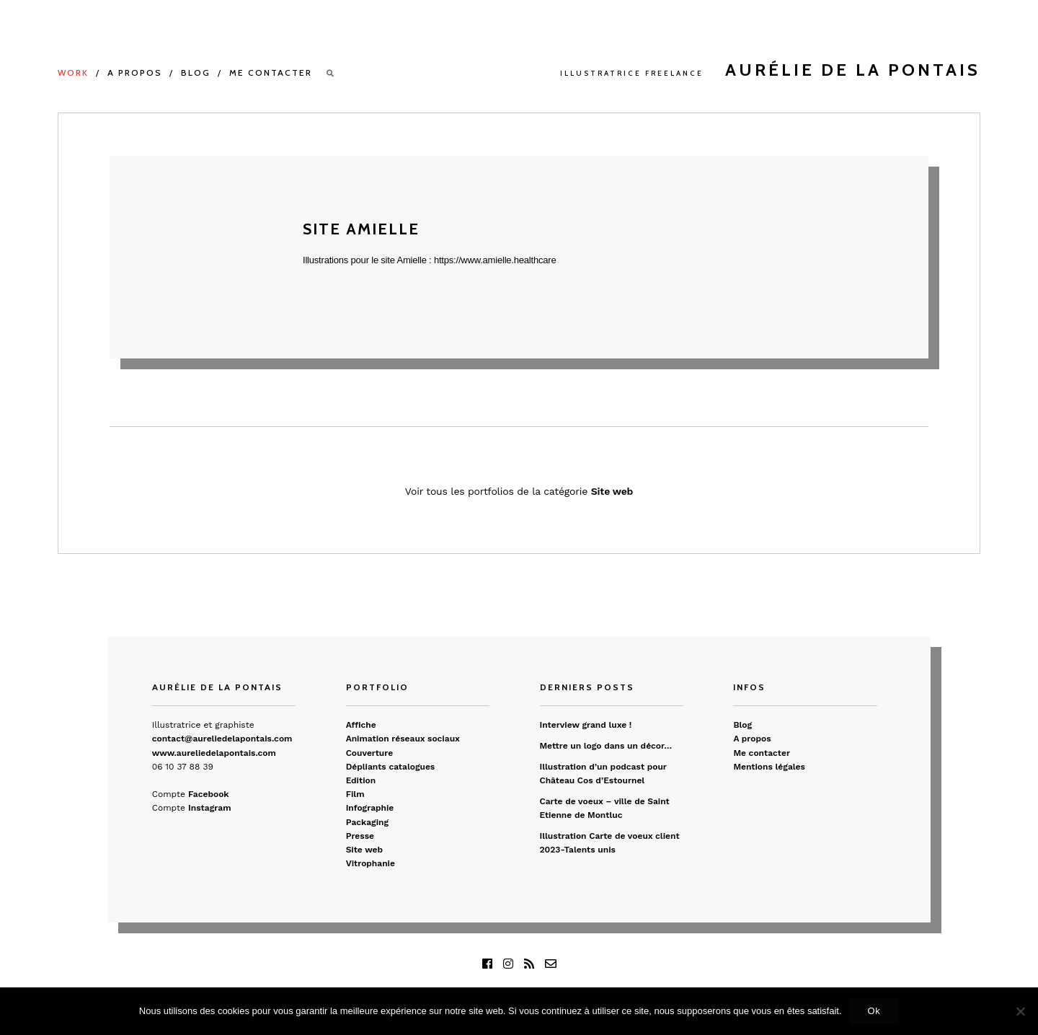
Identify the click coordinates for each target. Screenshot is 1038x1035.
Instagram (209, 808)
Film (355, 794)
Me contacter (270, 72)
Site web (612, 491)
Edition (361, 780)
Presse (360, 836)
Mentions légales (769, 767)
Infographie (370, 808)
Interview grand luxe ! (586, 725)
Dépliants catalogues (390, 767)
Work (73, 72)
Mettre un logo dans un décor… (606, 746)
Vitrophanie (370, 863)
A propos (134, 72)
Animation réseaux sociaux (403, 739)
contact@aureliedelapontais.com (222, 739)
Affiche (361, 725)
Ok (874, 1010)
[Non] (1020, 1011)
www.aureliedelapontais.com (214, 753)
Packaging (367, 822)
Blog (195, 72)
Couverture (370, 753)
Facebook (208, 794)
